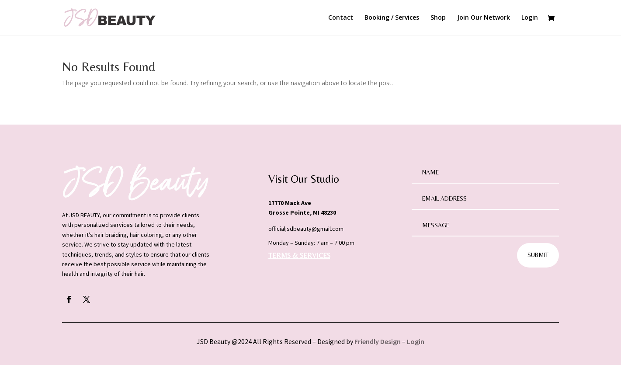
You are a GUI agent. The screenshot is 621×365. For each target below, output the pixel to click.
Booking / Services (391, 17)
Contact (340, 17)
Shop (438, 17)
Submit (537, 254)
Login (529, 17)
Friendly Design (377, 341)
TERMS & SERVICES (299, 255)
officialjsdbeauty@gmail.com (305, 229)
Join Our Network (483, 17)
